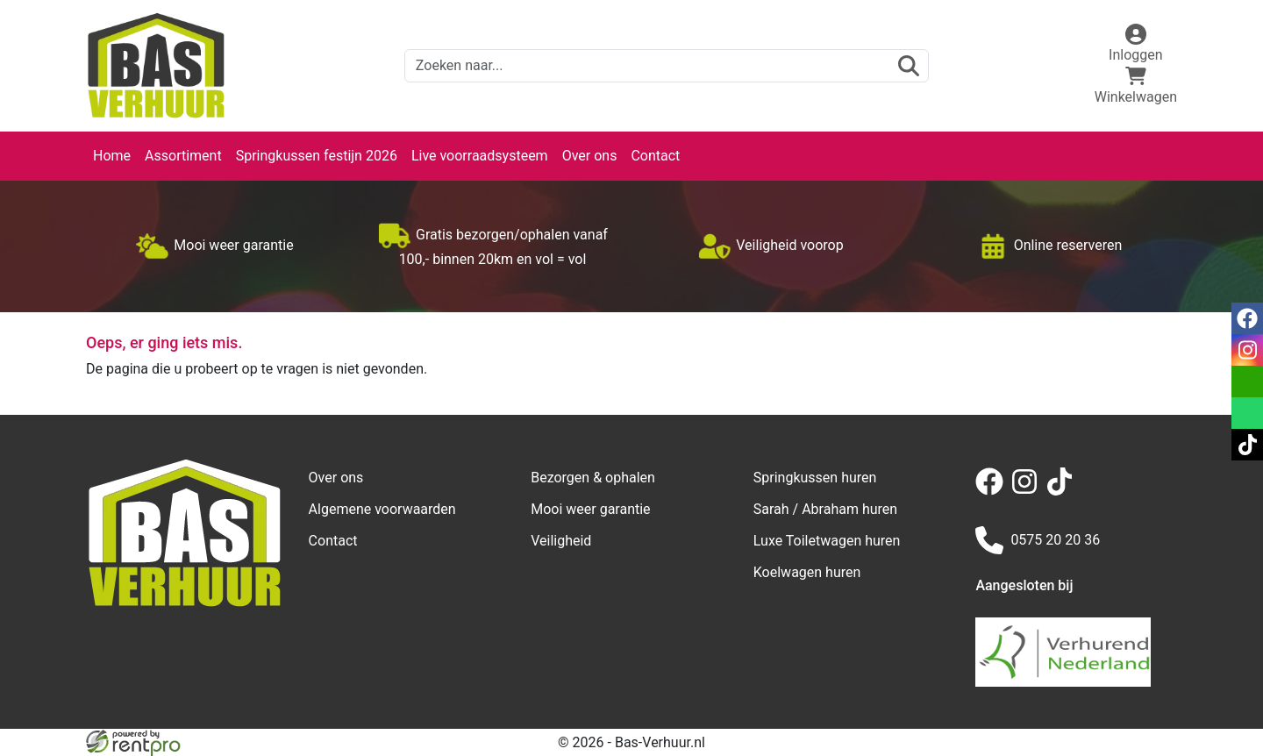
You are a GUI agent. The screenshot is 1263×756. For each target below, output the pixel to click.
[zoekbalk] (666, 65)
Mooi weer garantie (590, 509)
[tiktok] (1063, 490)
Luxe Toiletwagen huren (827, 540)
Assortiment (183, 155)
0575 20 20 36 (1037, 540)
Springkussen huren (815, 477)
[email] (1247, 381)
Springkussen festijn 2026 (316, 155)
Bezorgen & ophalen (593, 477)
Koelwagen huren (807, 572)
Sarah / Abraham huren (825, 509)
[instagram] (1027, 490)
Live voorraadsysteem (479, 155)
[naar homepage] (156, 66)
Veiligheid (561, 540)
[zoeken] (909, 65)
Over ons (589, 155)
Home (112, 155)
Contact (655, 155)
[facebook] (992, 490)
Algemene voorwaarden (382, 509)
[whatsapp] (1247, 413)
